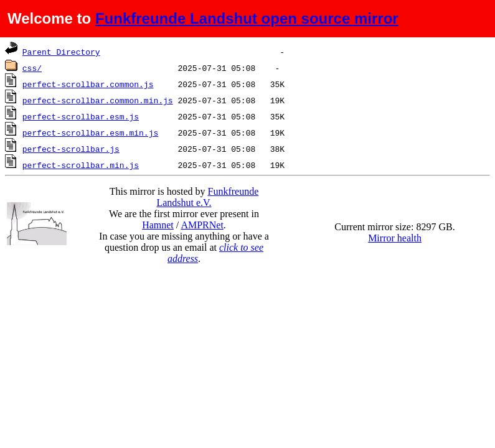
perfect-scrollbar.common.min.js (97, 100)
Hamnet (158, 225)
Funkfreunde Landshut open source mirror (246, 18)
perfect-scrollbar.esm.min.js (90, 132)
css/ (32, 67)
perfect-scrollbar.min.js (80, 164)
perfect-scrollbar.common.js (88, 84)
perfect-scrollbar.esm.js (80, 116)
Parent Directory (61, 51)
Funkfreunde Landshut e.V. (207, 197)
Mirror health (395, 238)
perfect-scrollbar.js (71, 148)
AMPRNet (202, 225)
